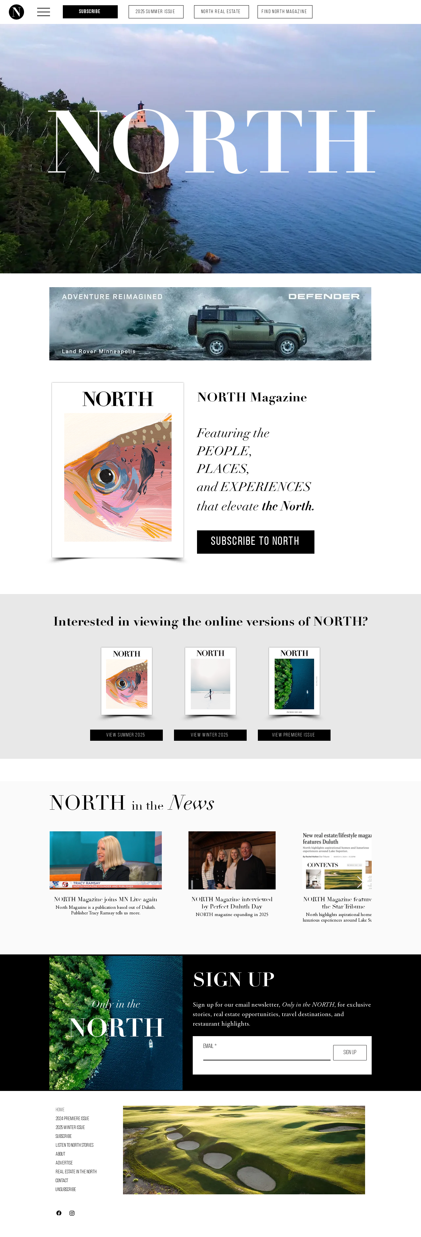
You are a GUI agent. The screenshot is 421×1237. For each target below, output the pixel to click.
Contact (62, 1181)
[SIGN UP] (350, 1052)
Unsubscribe (66, 1189)
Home (60, 1110)
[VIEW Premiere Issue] (294, 735)
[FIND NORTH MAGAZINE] (285, 11)
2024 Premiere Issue (72, 1118)
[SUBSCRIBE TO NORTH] (255, 542)
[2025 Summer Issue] (156, 11)
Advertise (64, 1163)
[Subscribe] (90, 11)
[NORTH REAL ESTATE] (221, 11)
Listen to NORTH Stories (74, 1145)
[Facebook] (59, 1213)
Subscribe (64, 1136)
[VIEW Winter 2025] (210, 735)
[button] (43, 12)
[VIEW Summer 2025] (126, 735)
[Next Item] (360, 882)
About (60, 1154)
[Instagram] (72, 1213)
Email (208, 1047)
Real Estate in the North (76, 1172)
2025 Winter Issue (70, 1127)
